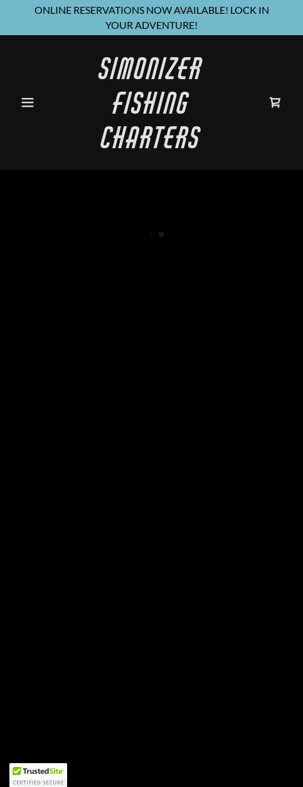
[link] (151, 144)
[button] (35, 102)
